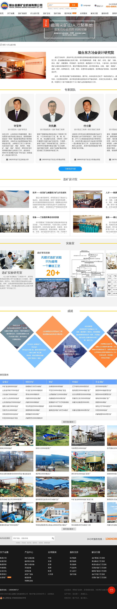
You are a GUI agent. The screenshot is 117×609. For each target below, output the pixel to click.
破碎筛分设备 (30, 561)
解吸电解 (74, 8)
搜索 (73, 5)
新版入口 (98, 6)
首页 (2, 13)
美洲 (49, 568)
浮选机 (50, 8)
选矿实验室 (22, 13)
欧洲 (49, 571)
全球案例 (83, 13)
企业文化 (3, 571)
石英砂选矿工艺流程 (99, 568)
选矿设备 (57, 13)
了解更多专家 (70, 169)
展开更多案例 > (68, 422)
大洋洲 (50, 574)
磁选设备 (28, 577)
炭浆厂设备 (29, 574)
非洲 (49, 561)
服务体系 (105, 13)
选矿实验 (73, 574)
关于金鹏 (10, 13)
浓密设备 (28, 571)
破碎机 (61, 8)
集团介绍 (3, 558)
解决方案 (94, 13)
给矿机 (56, 8)
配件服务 (73, 561)
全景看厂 (5, 577)
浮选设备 (28, 568)
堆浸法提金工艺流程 (99, 564)
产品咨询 (73, 568)
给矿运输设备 (30, 558)
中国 (49, 558)
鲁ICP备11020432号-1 (37, 594)
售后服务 (73, 564)
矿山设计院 (35, 13)
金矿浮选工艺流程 (98, 574)
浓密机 (67, 8)
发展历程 (3, 561)
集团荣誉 (3, 564)
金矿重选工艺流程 (98, 558)
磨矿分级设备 (30, 564)
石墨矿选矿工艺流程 (99, 577)
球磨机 (18, 543)
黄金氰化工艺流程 (98, 561)
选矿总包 (46, 13)
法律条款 (51, 594)
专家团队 (3, 568)
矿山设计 (73, 571)
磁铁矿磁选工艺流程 (99, 571)
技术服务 (73, 558)
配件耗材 (70, 13)
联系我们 (3, 574)
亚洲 (49, 564)
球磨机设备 (29, 581)
